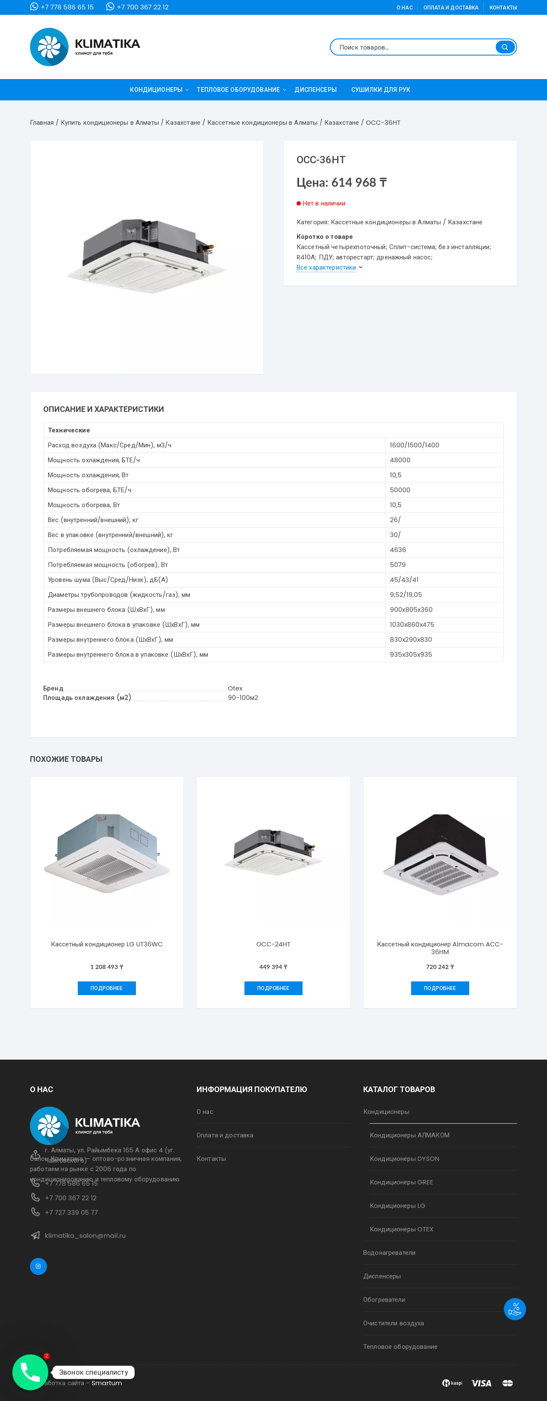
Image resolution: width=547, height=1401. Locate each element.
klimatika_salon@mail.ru (85, 1235)
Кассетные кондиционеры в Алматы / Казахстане (407, 221)
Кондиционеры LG (397, 1205)
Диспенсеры (315, 89)
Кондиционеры (159, 89)
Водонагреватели (389, 1252)
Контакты (503, 7)
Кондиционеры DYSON (404, 1158)
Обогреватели (384, 1299)
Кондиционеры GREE (401, 1182)
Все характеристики (326, 267)
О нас (405, 7)
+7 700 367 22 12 (142, 7)
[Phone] (30, 1372)
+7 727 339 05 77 (71, 1212)
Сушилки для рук (381, 89)
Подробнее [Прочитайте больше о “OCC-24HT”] (273, 988)
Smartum (106, 1382)
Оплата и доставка (451, 7)
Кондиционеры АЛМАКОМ (410, 1135)
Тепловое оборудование (241, 89)
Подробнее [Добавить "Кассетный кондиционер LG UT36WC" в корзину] (107, 988)
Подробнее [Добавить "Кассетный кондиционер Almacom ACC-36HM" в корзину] (440, 988)
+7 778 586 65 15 (67, 7)
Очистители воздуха (393, 1323)
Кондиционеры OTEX (401, 1229)
